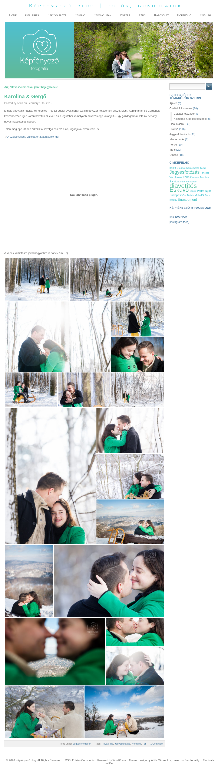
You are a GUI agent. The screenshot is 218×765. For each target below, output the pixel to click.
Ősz (184, 195)
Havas (105, 743)
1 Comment (156, 743)
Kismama (194, 177)
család (192, 181)
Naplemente (192, 168)
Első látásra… (177, 124)
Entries (76, 760)
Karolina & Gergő (25, 96)
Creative (181, 168)
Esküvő (173, 129)
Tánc (172, 149)
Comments (88, 760)
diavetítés (183, 185)
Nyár (208, 190)
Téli (144, 743)
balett (172, 167)
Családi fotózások (184, 113)
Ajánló (173, 103)
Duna (207, 195)
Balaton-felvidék (195, 195)
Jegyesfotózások (82, 743)
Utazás (173, 154)
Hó (111, 743)
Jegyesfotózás (122, 743)
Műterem (184, 181)
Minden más (176, 139)
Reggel (192, 191)
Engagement (187, 199)
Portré (173, 144)
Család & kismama (180, 108)
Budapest (175, 195)
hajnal (203, 168)
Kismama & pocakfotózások (190, 118)
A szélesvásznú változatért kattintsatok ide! (33, 136)
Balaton (174, 181)
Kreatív (173, 200)
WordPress (119, 760)
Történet (204, 173)
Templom (204, 177)
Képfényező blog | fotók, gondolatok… (109, 5)
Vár (171, 177)
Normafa (136, 743)
